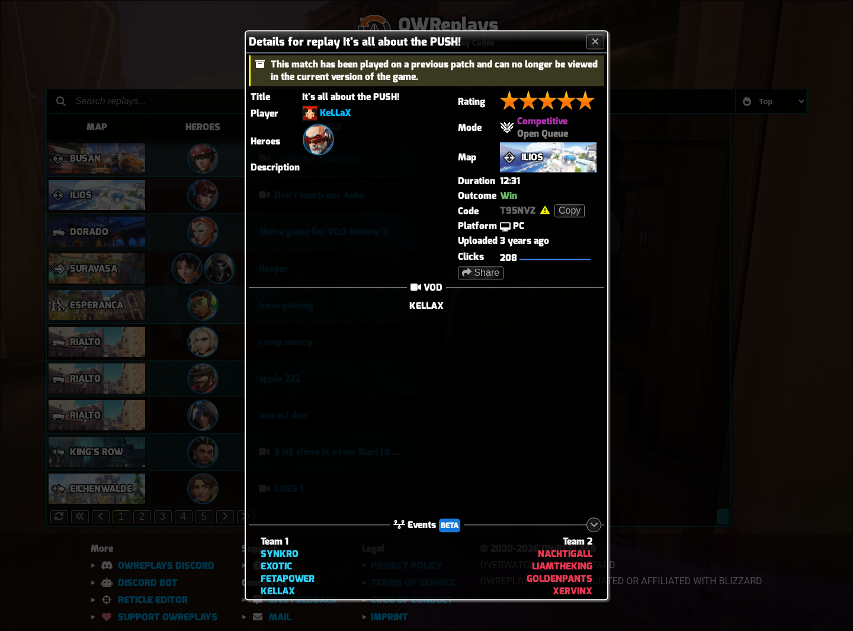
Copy (570, 210)
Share (480, 273)
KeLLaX (335, 113)
